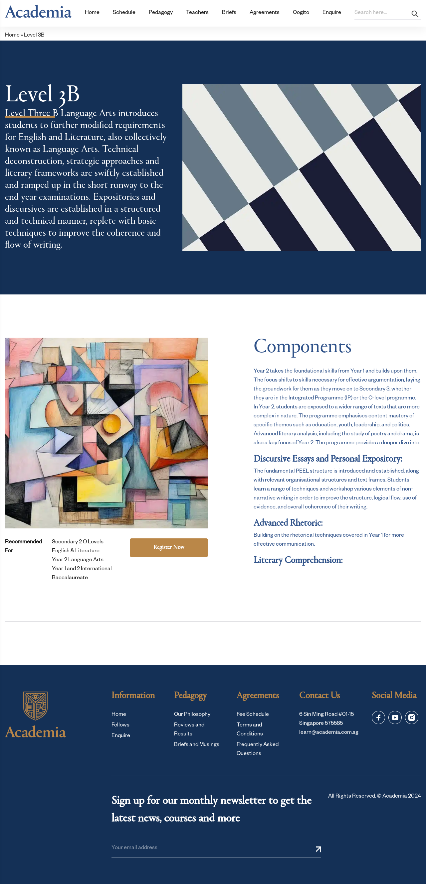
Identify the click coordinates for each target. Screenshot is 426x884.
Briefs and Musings (196, 745)
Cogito (301, 13)
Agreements (265, 13)
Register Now (168, 548)
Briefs (229, 13)
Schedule (124, 13)
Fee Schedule (253, 715)
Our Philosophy (192, 715)
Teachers (197, 13)
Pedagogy (161, 13)
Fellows (120, 726)
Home (92, 13)
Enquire (331, 13)
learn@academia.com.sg (328, 733)
